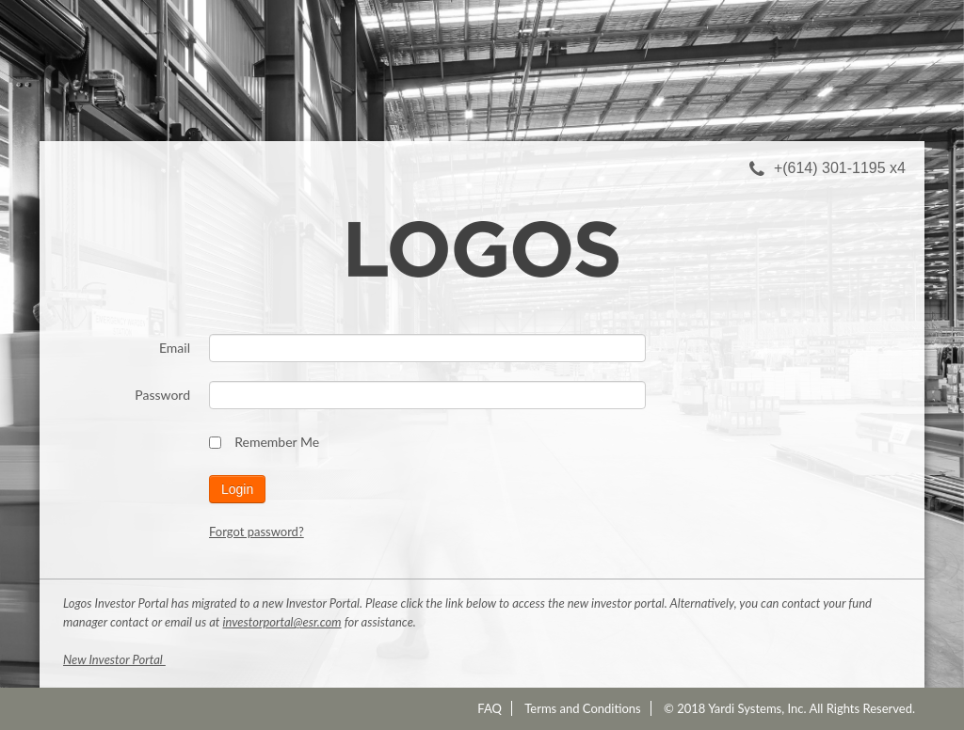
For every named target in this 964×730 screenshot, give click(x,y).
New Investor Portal (114, 659)
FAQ (489, 708)
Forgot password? (256, 531)
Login (237, 489)
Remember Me (264, 442)
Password (162, 395)
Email (174, 348)
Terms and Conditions (582, 708)
